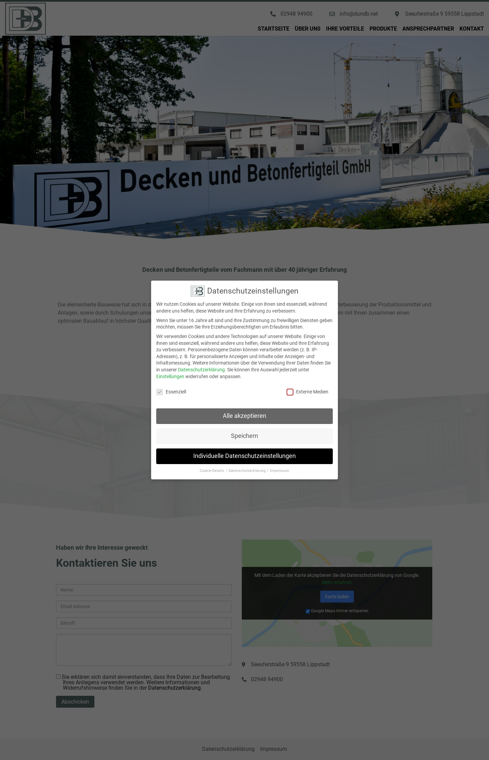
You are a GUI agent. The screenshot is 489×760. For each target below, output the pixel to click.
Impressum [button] (279, 463)
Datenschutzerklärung (201, 362)
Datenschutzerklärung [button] (248, 463)
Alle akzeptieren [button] (244, 408)
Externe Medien (307, 384)
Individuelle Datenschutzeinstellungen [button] (244, 448)
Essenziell (171, 384)
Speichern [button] (244, 428)
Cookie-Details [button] (212, 463)
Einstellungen (170, 368)
